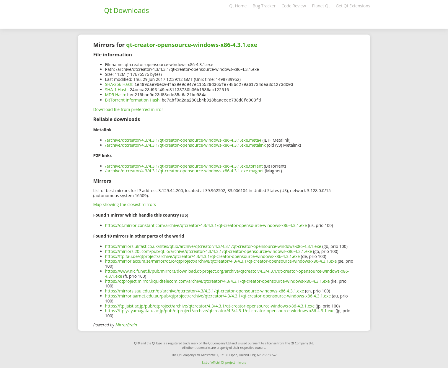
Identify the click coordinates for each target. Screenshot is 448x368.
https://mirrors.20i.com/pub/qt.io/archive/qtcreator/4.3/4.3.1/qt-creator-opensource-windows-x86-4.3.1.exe (208, 250)
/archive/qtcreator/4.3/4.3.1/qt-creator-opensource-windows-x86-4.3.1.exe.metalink (185, 144)
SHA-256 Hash (118, 84)
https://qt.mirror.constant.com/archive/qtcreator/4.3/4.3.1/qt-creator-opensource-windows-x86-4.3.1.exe (206, 224)
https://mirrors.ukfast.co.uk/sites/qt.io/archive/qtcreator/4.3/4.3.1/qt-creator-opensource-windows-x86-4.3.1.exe (213, 245)
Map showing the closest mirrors (124, 203)
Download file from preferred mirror (128, 108)
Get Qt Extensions (353, 6)
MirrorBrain (126, 323)
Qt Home (238, 6)
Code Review (293, 6)
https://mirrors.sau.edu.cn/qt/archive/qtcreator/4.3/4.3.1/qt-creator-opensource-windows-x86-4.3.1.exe (204, 289)
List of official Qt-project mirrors (224, 361)
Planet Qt (321, 6)
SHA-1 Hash (116, 89)
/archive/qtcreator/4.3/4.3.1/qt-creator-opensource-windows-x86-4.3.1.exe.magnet (184, 169)
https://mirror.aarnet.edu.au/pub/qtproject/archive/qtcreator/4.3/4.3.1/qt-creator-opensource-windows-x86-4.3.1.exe (218, 294)
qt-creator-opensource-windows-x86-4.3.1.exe (191, 45)
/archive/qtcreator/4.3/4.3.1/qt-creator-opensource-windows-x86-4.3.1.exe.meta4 (183, 139)
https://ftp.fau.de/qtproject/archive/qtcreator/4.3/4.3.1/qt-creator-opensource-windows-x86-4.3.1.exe (202, 255)
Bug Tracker (264, 6)
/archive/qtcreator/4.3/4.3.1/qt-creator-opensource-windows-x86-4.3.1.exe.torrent (184, 165)
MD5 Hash (115, 94)
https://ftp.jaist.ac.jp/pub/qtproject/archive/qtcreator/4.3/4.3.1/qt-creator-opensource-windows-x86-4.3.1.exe (210, 305)
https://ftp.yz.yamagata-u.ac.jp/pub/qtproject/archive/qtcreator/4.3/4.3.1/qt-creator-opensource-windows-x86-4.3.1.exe (220, 309)
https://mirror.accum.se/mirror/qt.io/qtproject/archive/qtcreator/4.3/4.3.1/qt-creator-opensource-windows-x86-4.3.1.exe (221, 260)
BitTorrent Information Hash (132, 99)
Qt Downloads (126, 10)
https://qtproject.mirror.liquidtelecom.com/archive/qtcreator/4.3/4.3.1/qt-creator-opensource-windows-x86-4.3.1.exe (217, 280)
